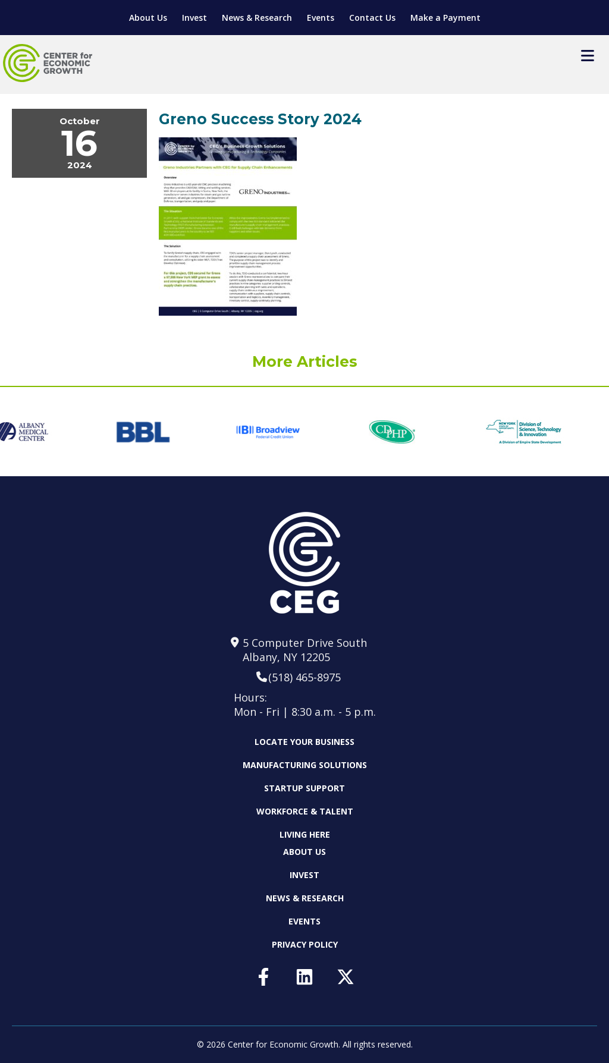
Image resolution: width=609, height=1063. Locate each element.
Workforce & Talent (304, 811)
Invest (194, 17)
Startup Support (304, 788)
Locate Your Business (304, 742)
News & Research (257, 17)
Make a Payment (445, 17)
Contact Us (372, 17)
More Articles (304, 361)
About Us (148, 17)
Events (320, 17)
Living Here (305, 834)
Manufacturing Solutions (305, 764)
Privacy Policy (305, 944)
